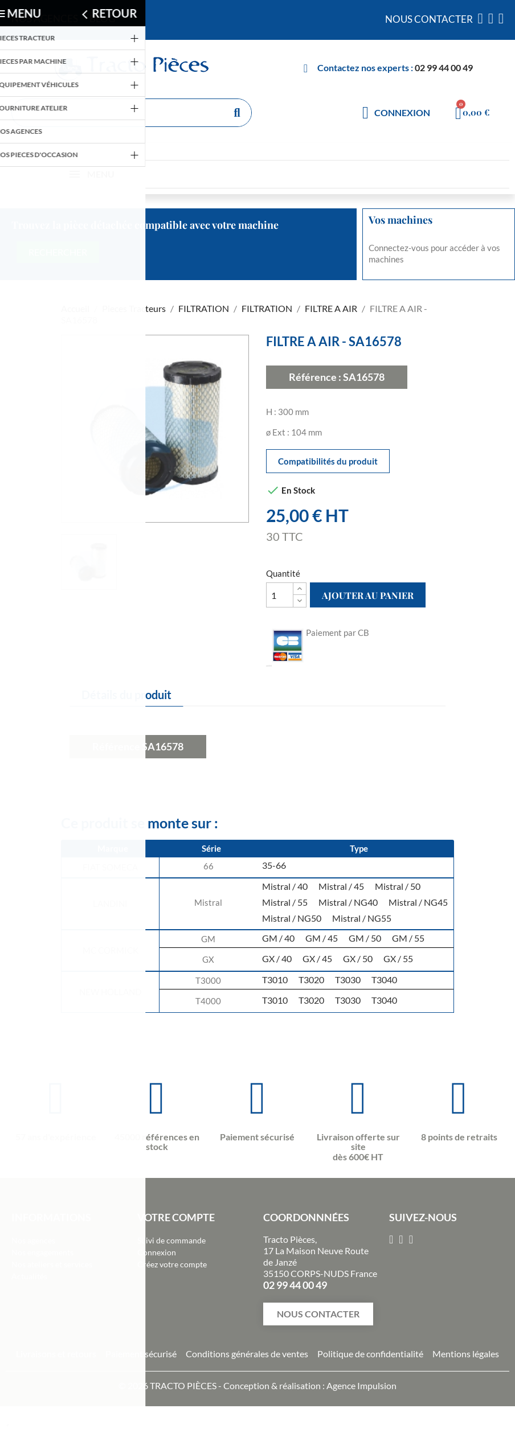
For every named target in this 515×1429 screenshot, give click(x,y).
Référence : (315, 377)
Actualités (29, 1276)
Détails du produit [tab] (126, 694)
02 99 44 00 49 (444, 67)
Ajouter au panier (368, 595)
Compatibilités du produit (328, 461)
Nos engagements (42, 1252)
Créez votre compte (172, 1264)
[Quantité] (279, 594)
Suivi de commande (171, 1240)
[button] (318, 1314)
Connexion (156, 1252)
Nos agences (33, 1240)
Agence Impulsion (361, 1385)
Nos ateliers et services (51, 1264)
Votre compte (176, 1217)
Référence (116, 746)
